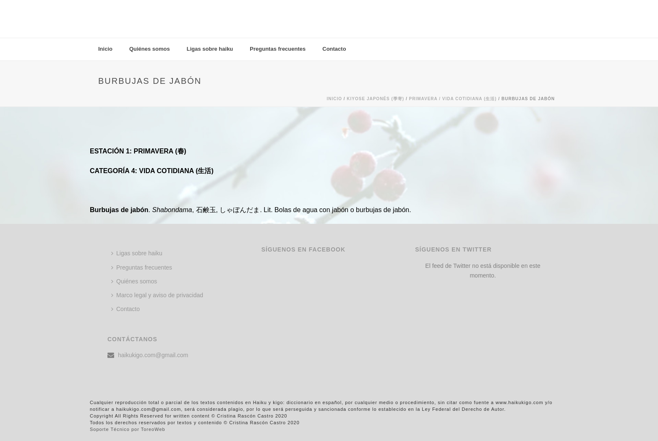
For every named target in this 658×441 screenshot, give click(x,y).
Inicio (105, 49)
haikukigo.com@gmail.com (153, 355)
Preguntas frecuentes (278, 49)
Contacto (334, 49)
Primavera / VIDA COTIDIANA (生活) (452, 98)
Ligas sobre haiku (210, 49)
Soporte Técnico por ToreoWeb (127, 429)
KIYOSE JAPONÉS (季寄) (375, 98)
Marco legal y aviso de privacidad (157, 295)
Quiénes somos (149, 49)
